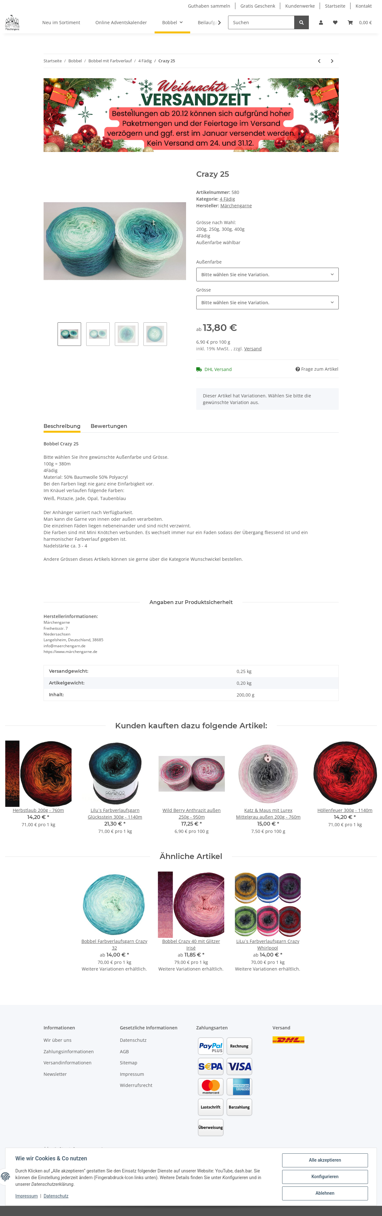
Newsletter (55, 1074)
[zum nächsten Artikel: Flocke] (332, 61)
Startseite (335, 6)
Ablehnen (324, 1193)
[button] (321, 22)
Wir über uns (58, 1040)
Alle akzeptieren (325, 1160)
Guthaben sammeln (209, 6)
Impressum (132, 1074)
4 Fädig (227, 199)
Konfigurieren (324, 1176)
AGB (124, 1051)
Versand (253, 349)
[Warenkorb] (360, 22)
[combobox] (267, 274)
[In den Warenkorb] (49, 166)
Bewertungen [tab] (109, 426)
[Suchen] (261, 22)
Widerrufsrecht (136, 1085)
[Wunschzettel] (335, 22)
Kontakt (364, 6)
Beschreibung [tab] (62, 426)
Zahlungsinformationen (69, 1051)
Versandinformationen (68, 1063)
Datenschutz (133, 1040)
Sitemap (128, 1063)
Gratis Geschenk (257, 6)
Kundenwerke (300, 6)
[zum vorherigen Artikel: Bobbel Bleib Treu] (319, 61)
